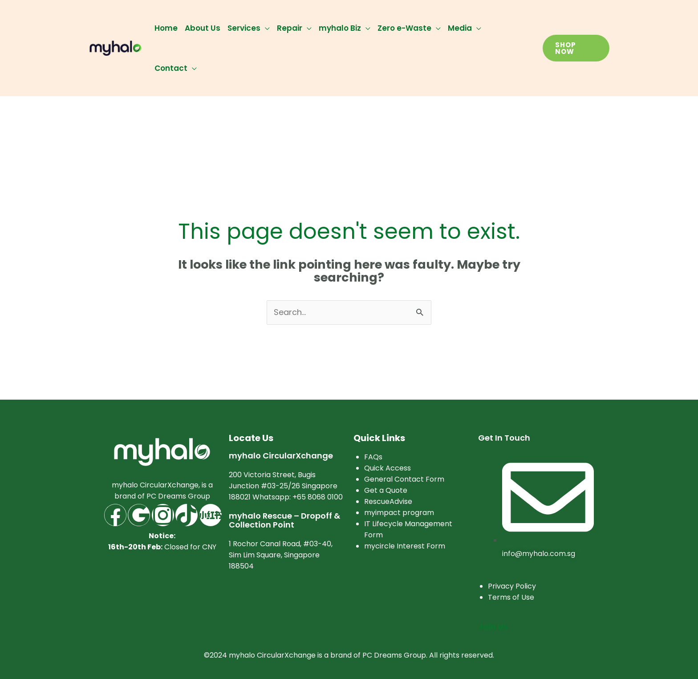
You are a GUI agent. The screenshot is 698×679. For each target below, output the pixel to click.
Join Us (492, 626)
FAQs (373, 457)
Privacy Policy (512, 586)
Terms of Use (511, 597)
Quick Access (387, 468)
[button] (576, 48)
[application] (265, 28)
